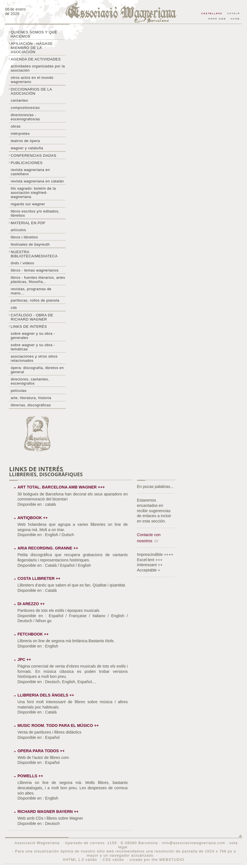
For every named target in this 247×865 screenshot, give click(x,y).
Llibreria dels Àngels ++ (46, 695)
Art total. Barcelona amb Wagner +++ (61, 487)
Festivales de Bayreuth (30, 244)
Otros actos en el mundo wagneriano (32, 79)
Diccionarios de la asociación (31, 91)
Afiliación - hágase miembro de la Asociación (32, 47)
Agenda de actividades (36, 59)
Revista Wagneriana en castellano (30, 172)
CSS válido (113, 859)
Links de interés (29, 326)
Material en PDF (28, 223)
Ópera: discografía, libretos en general (37, 370)
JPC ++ (24, 659)
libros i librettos (24, 237)
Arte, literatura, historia (31, 398)
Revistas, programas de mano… (31, 291)
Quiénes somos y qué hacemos (34, 34)
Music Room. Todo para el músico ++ (58, 725)
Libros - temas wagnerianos (35, 270)
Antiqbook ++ (33, 517)
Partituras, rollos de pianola (35, 300)
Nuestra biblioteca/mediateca (34, 254)
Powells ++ (30, 776)
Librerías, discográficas (31, 405)
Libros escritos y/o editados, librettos (35, 213)
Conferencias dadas (34, 155)
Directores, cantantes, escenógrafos (30, 381)
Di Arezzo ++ (31, 604)
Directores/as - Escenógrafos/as (25, 117)
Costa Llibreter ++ (39, 578)
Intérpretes (20, 133)
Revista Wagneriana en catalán (37, 181)
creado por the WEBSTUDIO (156, 859)
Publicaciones (27, 163)
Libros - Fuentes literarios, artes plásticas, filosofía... (38, 279)
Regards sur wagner (28, 204)
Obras (16, 126)
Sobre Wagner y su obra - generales (33, 335)
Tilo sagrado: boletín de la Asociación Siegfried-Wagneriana (33, 192)
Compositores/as (25, 108)
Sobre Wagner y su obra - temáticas (33, 347)
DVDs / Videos (22, 263)
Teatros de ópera (25, 141)
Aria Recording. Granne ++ (48, 548)
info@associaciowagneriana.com (193, 843)
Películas (19, 390)
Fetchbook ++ (33, 634)
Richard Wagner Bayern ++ (48, 811)
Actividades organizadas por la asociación (38, 68)
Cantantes (19, 100)
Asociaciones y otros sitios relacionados (34, 358)
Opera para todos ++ (41, 751)
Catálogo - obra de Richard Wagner (32, 317)
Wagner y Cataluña (27, 148)
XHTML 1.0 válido (80, 859)
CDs (14, 308)
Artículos (18, 230)
